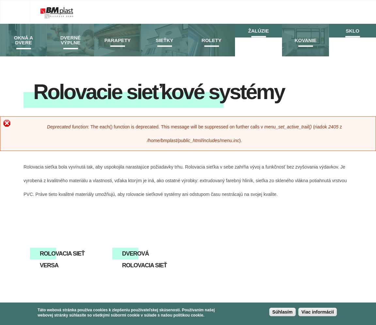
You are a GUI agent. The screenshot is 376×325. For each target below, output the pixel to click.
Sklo (352, 30)
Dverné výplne (70, 40)
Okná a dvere (23, 40)
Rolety (212, 40)
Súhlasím (282, 313)
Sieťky (164, 40)
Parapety (117, 40)
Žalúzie (258, 30)
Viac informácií (317, 313)
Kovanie (305, 40)
